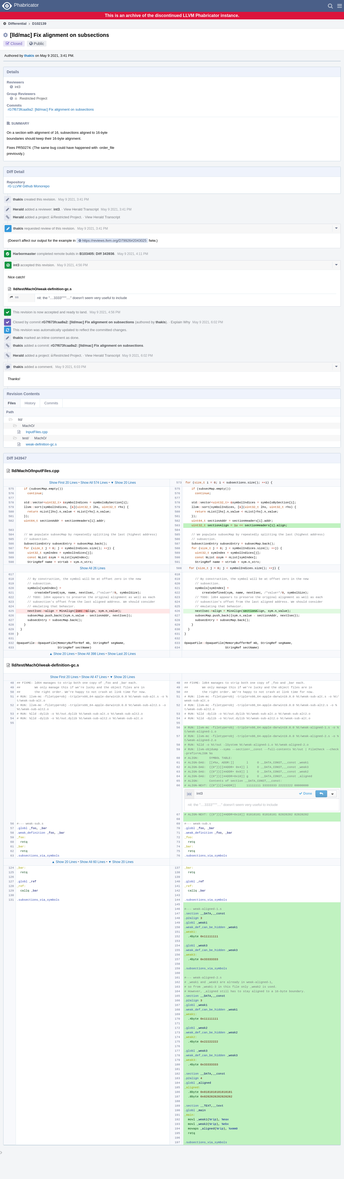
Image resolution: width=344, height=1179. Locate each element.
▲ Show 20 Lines (61, 654)
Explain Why (180, 322)
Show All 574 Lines (94, 483)
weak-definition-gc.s (41, 444)
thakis (29, 56)
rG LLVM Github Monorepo (28, 186)
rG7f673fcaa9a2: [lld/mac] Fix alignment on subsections (51, 109)
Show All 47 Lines (94, 677)
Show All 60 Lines (92, 862)
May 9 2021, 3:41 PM (73, 199)
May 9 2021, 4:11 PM (132, 254)
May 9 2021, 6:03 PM (70, 367)
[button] (339, 6)
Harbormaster (24, 254)
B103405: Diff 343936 (97, 254)
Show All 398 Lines (91, 654)
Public (39, 43)
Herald (18, 209)
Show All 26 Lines (92, 568)
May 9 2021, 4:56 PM (72, 265)
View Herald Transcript (81, 209)
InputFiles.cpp (37, 432)
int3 (17, 87)
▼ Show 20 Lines (123, 483)
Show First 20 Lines (63, 483)
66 (14, 297)
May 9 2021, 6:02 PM (207, 322)
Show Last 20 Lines (122, 654)
